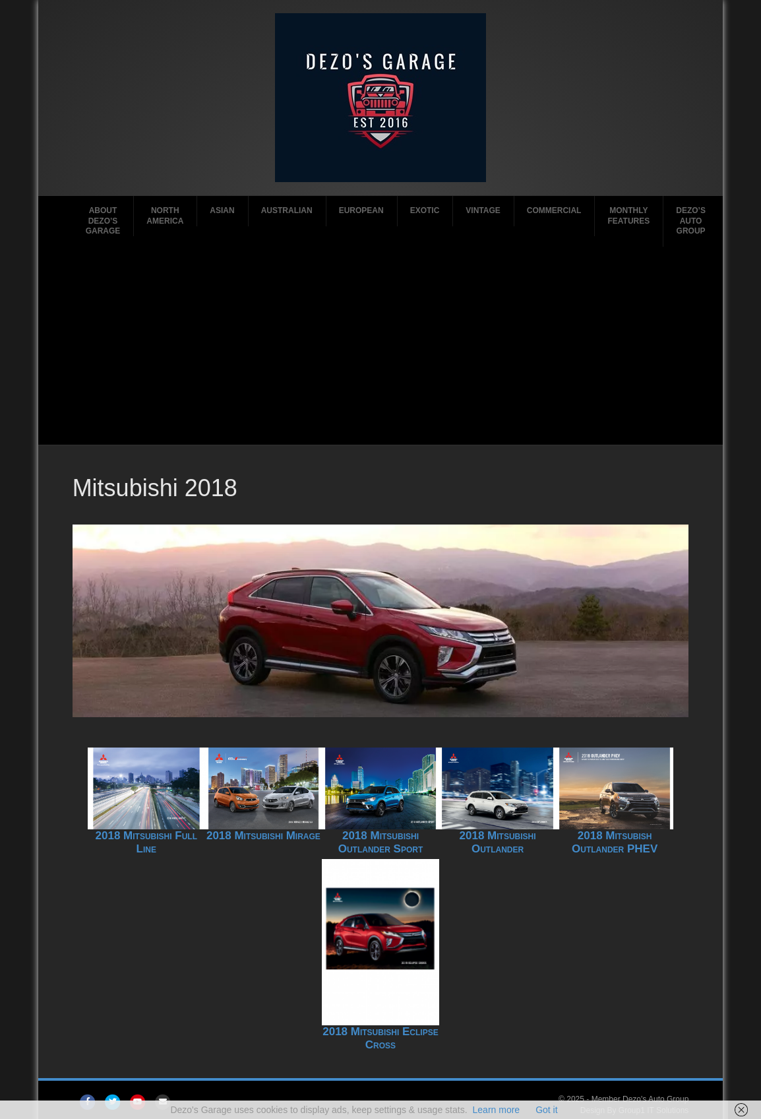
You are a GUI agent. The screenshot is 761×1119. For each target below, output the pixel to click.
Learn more (496, 1109)
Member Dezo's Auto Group (640, 1099)
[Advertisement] (380, 345)
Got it (546, 1109)
